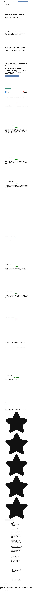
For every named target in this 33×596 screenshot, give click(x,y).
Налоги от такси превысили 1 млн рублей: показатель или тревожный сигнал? (16, 554)
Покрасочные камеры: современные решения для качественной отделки (15, 560)
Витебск (8, 409)
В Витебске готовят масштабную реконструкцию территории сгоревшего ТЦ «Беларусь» (16, 532)
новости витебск (17, 409)
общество (21, 409)
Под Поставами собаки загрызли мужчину (16, 63)
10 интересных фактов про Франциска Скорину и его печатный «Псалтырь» (15, 557)
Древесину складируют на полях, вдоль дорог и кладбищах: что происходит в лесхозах (16, 547)
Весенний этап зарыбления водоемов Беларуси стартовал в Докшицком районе (16, 48)
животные (13, 409)
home (5, 409)
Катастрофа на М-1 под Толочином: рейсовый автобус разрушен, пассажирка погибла (16, 550)
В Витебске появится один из (16, 522)
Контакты (4, 585)
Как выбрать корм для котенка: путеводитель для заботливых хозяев (15, 32)
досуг (10, 409)
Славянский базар (7, 410)
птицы (24, 409)
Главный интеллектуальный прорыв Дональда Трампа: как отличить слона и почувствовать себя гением (15, 16)
